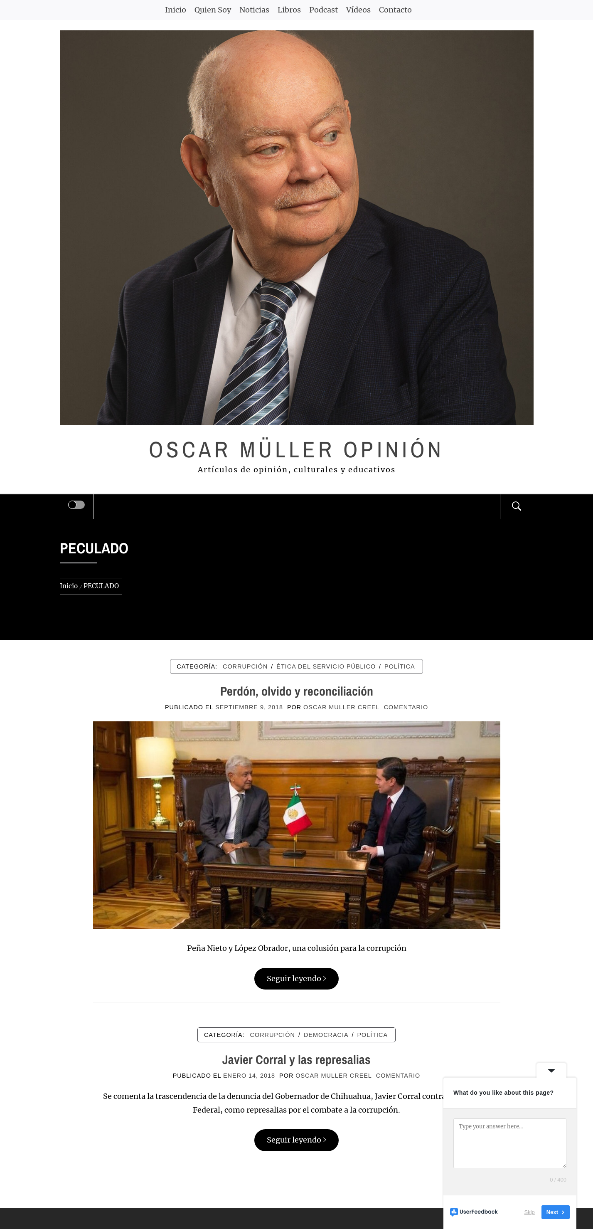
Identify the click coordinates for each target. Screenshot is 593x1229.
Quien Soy (212, 10)
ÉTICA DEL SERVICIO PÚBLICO (326, 666)
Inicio (175, 10)
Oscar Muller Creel (341, 707)
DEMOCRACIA (326, 1035)
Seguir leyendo (296, 978)
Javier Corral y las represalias (296, 1059)
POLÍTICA (399, 666)
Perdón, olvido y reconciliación (296, 691)
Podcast (323, 10)
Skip (529, 1212)
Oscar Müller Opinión (296, 449)
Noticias (254, 10)
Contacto (395, 10)
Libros (289, 10)
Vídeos (358, 10)
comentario (406, 707)
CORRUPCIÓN (245, 666)
